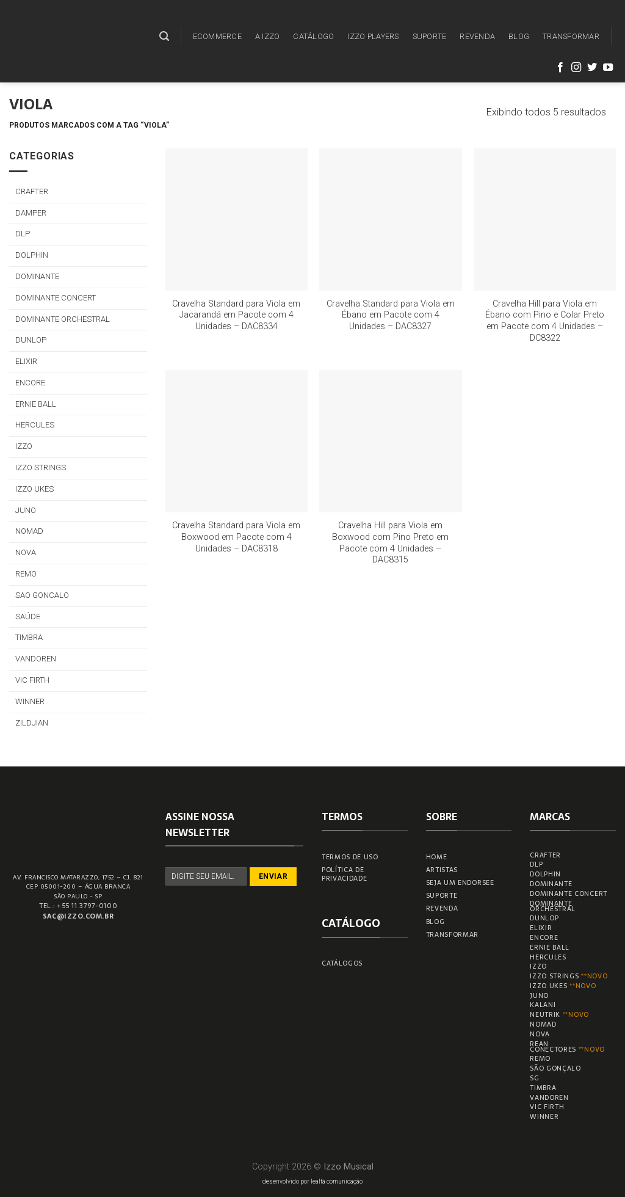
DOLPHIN (31, 255)
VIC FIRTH (32, 680)
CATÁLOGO (313, 36)
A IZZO (267, 36)
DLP (22, 233)
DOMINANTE (37, 276)
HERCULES (34, 424)
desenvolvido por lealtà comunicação (312, 1181)
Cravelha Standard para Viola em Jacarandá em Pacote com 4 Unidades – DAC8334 (236, 315)
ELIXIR (26, 361)
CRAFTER (31, 191)
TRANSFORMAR (571, 36)
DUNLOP (30, 339)
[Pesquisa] (164, 36)
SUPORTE (430, 36)
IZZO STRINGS (40, 467)
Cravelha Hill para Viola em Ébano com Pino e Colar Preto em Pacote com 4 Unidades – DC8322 (544, 321)
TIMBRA (29, 637)
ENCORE (30, 382)
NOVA (25, 552)
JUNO (25, 510)
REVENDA (477, 36)
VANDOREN (35, 658)
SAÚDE (27, 616)
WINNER (30, 701)
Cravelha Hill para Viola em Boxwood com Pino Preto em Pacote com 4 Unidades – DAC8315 (390, 542)
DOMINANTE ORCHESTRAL (62, 319)
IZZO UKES (34, 488)
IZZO (23, 446)
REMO (26, 573)
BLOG (518, 36)
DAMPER (30, 212)
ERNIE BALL (35, 404)
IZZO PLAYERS (373, 36)
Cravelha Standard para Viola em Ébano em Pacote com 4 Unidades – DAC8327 (391, 315)
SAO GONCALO (42, 595)
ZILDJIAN (31, 722)
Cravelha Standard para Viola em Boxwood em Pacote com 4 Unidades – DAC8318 (236, 536)
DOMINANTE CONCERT (55, 297)
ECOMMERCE (217, 36)
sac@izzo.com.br (78, 916)
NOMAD (29, 531)
